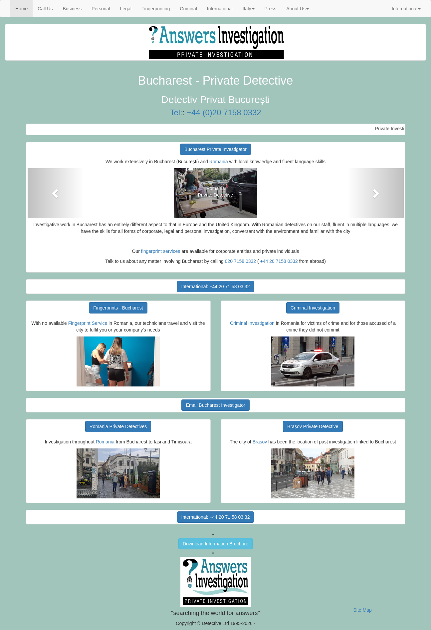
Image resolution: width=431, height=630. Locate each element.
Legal (125, 8)
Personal (101, 8)
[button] (56, 193)
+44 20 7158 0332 (279, 261)
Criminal (188, 8)
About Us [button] (297, 8)
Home (24, 8)
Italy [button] (249, 8)
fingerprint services (160, 251)
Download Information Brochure (215, 543)
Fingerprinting (155, 8)
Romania (218, 161)
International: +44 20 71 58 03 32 (215, 286)
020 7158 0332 (240, 261)
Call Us (45, 8)
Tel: (176, 112)
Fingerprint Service (88, 323)
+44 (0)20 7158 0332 (224, 112)
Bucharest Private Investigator (215, 149)
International (220, 8)
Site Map (362, 610)
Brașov (260, 441)
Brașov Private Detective (312, 426)
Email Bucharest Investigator (215, 405)
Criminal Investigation (313, 308)
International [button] (406, 8)
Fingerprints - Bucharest (118, 308)
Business (72, 8)
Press (271, 8)
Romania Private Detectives (118, 426)
